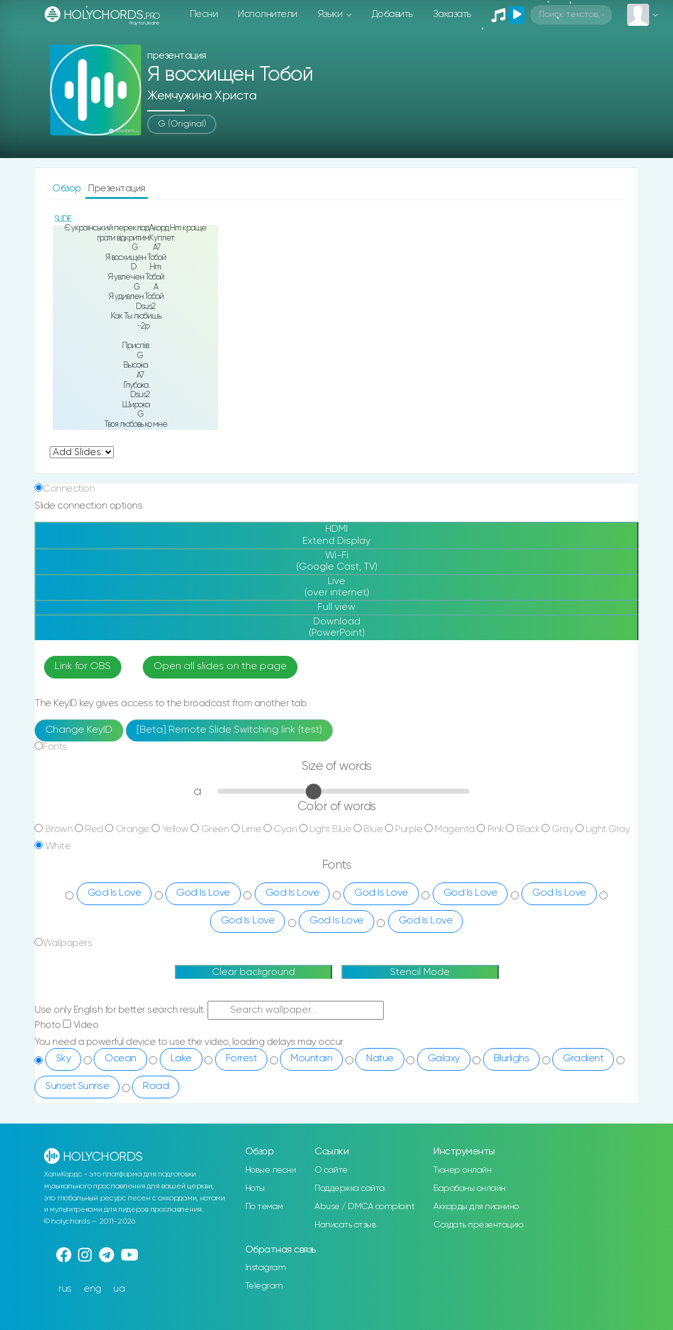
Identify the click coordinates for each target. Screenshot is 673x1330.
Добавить (392, 14)
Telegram (264, 1286)
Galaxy (444, 1059)
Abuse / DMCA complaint (364, 1206)
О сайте (331, 1170)
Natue (380, 1059)
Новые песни (270, 1170)
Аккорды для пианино (476, 1206)
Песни (204, 14)
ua (119, 1288)
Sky (63, 1059)
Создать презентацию (478, 1224)
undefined (82, 452)
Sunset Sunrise (77, 1086)
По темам (264, 1206)
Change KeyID (79, 730)
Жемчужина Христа (201, 96)
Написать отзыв (344, 1224)
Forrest (241, 1059)
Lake (181, 1059)
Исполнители (268, 14)
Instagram (265, 1267)
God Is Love (114, 893)
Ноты (255, 1188)
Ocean (120, 1059)
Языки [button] (331, 14)
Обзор (67, 188)
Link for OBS (83, 667)
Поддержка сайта (349, 1188)
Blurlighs (512, 1059)
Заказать (452, 14)
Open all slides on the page (220, 667)
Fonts (55, 747)
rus (65, 1288)
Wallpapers (67, 943)
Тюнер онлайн (462, 1170)
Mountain (311, 1059)
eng (92, 1288)
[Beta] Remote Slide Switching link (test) (229, 730)
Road (156, 1086)
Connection (68, 488)
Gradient (583, 1059)
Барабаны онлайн (469, 1188)
